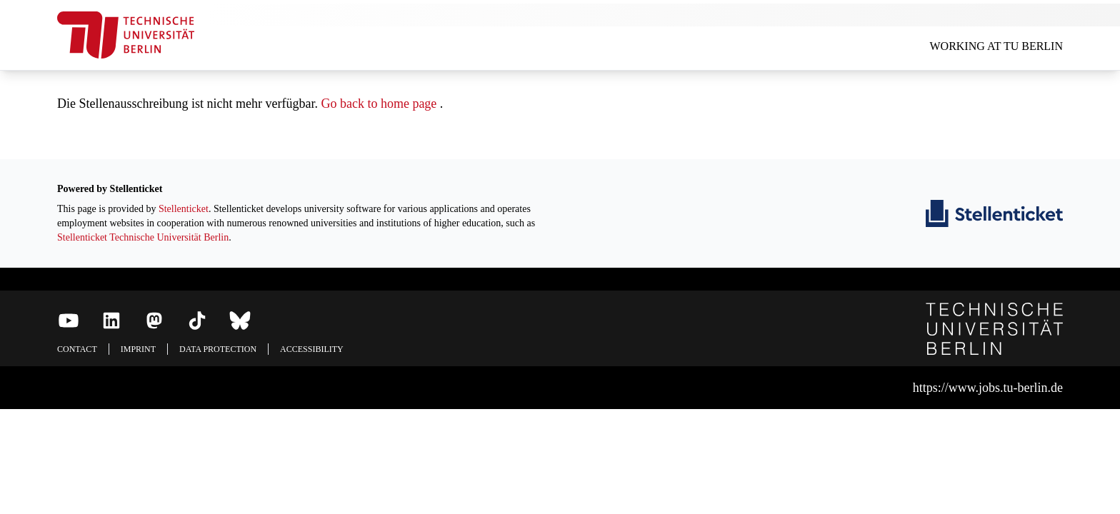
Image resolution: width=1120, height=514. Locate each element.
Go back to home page (378, 103)
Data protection (217, 349)
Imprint (138, 349)
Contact (77, 349)
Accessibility (312, 349)
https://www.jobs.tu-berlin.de (988, 388)
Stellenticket (184, 208)
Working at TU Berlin (996, 46)
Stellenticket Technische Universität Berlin (143, 237)
